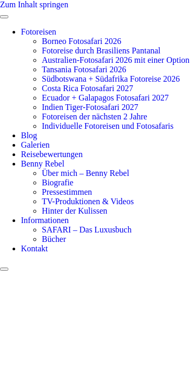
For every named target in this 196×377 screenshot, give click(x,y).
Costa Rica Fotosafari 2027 (87, 88)
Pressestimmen (67, 191)
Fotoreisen (38, 31)
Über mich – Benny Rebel (85, 173)
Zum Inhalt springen (34, 4)
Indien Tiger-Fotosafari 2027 (90, 107)
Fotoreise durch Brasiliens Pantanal (101, 50)
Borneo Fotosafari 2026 (81, 41)
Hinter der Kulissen (74, 210)
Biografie (57, 182)
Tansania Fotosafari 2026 (84, 69)
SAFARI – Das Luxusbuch (87, 229)
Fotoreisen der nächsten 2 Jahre (94, 116)
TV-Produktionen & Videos (88, 201)
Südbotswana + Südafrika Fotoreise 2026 (111, 78)
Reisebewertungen (52, 154)
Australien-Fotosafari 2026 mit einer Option (116, 60)
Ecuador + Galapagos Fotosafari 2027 (105, 97)
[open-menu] (4, 16)
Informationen (45, 220)
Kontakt (34, 248)
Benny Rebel (42, 163)
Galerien (35, 144)
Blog (29, 135)
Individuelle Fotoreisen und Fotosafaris (108, 125)
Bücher (54, 239)
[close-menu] (4, 269)
